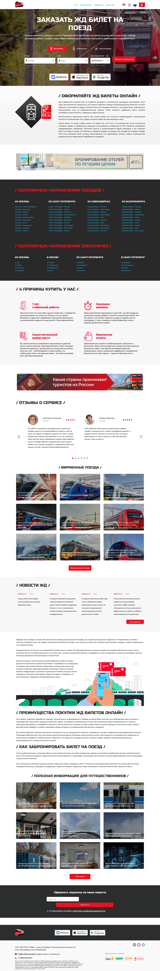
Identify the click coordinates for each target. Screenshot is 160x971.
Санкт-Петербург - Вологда (60, 220)
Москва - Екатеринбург (24, 217)
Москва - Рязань (21, 231)
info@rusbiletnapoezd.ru (27, 954)
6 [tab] (87, 458)
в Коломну (19, 268)
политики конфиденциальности (88, 905)
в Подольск (19, 270)
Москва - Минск (21, 215)
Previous (18, 436)
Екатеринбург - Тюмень (131, 212)
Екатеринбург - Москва (131, 207)
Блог (58, 5)
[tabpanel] (51, 431)
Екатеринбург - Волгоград (133, 231)
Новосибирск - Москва (97, 207)
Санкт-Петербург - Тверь (59, 209)
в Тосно (80, 268)
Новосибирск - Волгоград (98, 228)
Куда (59, 56)
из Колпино (126, 270)
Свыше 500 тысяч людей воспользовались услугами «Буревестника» (29, 602)
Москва (27, 65)
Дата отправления (99, 56)
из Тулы (50, 270)
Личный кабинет (136, 5)
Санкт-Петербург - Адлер (59, 231)
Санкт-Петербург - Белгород (60, 228)
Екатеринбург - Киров (131, 225)
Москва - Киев (21, 223)
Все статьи (80, 877)
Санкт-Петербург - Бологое (60, 212)
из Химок (50, 262)
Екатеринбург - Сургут (131, 220)
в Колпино (81, 270)
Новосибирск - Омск (96, 217)
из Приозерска (127, 265)
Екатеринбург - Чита (130, 223)
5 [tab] (84, 458)
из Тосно (124, 268)
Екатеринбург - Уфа (130, 228)
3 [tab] (78, 458)
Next (141, 436)
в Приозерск (82, 265)
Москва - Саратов (22, 228)
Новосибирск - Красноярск (99, 215)
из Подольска (52, 265)
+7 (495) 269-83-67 (25, 958)
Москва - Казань (21, 212)
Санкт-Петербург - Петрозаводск (62, 215)
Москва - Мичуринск (23, 225)
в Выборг (80, 262)
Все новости (135, 622)
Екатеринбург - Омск (130, 217)
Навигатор (92, 5)
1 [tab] (72, 458)
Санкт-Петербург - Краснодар (61, 225)
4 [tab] (81, 458)
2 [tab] (75, 458)
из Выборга (126, 262)
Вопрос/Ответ (68, 5)
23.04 (92, 65)
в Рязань (18, 265)
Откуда (27, 56)
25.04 (103, 65)
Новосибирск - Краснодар (98, 209)
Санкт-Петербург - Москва (59, 207)
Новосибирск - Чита (96, 223)
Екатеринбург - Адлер (131, 209)
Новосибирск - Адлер (97, 212)
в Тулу (17, 262)
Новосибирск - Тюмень (97, 231)
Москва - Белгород (23, 220)
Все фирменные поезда (80, 568)
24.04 (98, 65)
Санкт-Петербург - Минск (59, 223)
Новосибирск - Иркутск (97, 220)
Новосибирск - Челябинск (98, 225)
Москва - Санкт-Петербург (26, 207)
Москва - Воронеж (22, 209)
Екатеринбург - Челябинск (133, 215)
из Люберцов (52, 268)
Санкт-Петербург (38, 65)
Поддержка (81, 5)
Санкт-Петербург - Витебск (60, 217)
